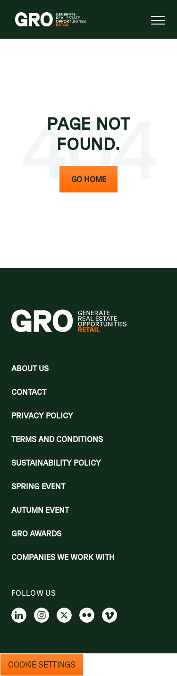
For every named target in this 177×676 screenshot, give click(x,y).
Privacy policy (42, 415)
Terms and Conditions (57, 439)
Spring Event (38, 486)
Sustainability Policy (56, 463)
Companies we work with (63, 557)
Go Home (88, 179)
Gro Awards (36, 533)
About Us (30, 368)
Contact (28, 392)
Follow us (33, 593)
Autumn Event (40, 510)
